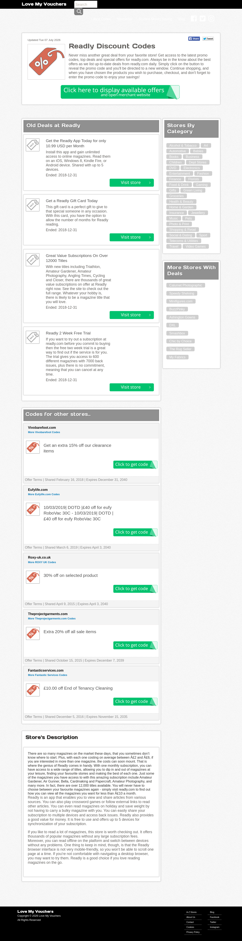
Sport (203, 235)
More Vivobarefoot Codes (44, 432)
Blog (212, 912)
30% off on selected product (71, 575)
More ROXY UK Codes (42, 562)
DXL (172, 325)
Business (192, 156)
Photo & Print (179, 224)
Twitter (213, 922)
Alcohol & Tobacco (182, 145)
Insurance (176, 213)
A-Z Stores (191, 912)
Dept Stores (197, 162)
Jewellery (198, 213)
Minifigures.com (180, 301)
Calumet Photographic (185, 285)
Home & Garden (181, 207)
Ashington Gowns (182, 317)
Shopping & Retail (182, 229)
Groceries (176, 196)
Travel (173, 246)
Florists (193, 179)
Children (175, 162)
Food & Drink (179, 185)
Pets (188, 218)
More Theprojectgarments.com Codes (52, 618)
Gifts (172, 190)
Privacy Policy (193, 932)
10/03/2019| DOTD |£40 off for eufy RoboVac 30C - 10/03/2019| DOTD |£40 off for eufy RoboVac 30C (78, 513)
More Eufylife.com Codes (44, 494)
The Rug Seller (180, 349)
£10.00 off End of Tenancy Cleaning (78, 688)
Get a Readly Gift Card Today (72, 201)
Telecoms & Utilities (183, 241)
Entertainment (179, 173)
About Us (190, 917)
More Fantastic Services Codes (47, 675)
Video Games (196, 246)
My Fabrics (177, 357)
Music (173, 218)
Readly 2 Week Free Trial (68, 333)
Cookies (190, 927)
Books (173, 156)
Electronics (192, 168)
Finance (175, 179)
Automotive (177, 151)
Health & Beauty (181, 201)
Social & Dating (180, 235)
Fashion (203, 173)
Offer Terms (33, 480)
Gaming (202, 185)
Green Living (192, 190)
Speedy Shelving (181, 293)
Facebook (214, 917)
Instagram (214, 927)
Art (206, 145)
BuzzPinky (177, 309)
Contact (190, 922)
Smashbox (177, 333)
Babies (198, 151)
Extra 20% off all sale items (70, 631)
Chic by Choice (180, 341)
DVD (172, 168)
